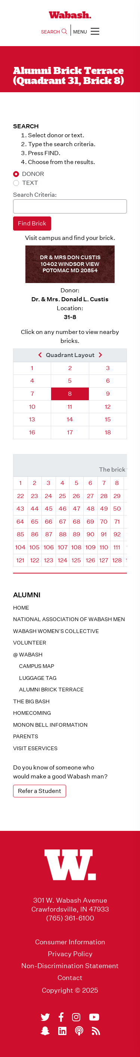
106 (49, 547)
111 (116, 547)
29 (117, 495)
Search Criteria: (35, 194)
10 (32, 406)
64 (20, 521)
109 (90, 547)
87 (48, 534)
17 (70, 432)
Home (21, 607)
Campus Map (36, 666)
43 (20, 508)
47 (76, 508)
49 (104, 508)
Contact (70, 978)
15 (108, 419)
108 (76, 547)
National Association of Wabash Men (69, 619)
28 (104, 495)
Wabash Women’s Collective (56, 631)
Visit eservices (35, 748)
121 (20, 560)
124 (63, 560)
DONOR (33, 173)
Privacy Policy (70, 954)
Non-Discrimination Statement (70, 966)
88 (62, 534)
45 (49, 508)
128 (117, 560)
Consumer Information (70, 942)
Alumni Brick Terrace (51, 689)
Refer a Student (39, 790)
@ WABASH (28, 654)
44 (35, 508)
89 (76, 534)
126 (90, 560)
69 (90, 521)
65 (34, 521)
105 (34, 547)
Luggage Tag (37, 678)
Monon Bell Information (50, 725)
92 (117, 534)
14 (70, 419)
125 (76, 560)
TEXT (30, 182)
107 (63, 547)
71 (117, 521)
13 (32, 419)
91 (104, 534)
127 (103, 560)
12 (108, 406)
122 (34, 560)
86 (34, 534)
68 (76, 521)
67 (62, 521)
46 (62, 508)
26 (76, 495)
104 (20, 547)
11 (70, 406)
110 (104, 547)
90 (90, 534)
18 (108, 432)
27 (90, 495)
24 (48, 495)
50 (117, 508)
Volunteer (29, 642)
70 (104, 521)
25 (62, 495)
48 (90, 508)
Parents (25, 736)
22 (20, 495)
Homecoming (32, 713)
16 (32, 432)
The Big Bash (31, 701)
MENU (86, 31)
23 (34, 495)
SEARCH (54, 32)
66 (48, 521)
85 (20, 534)
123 (48, 560)
